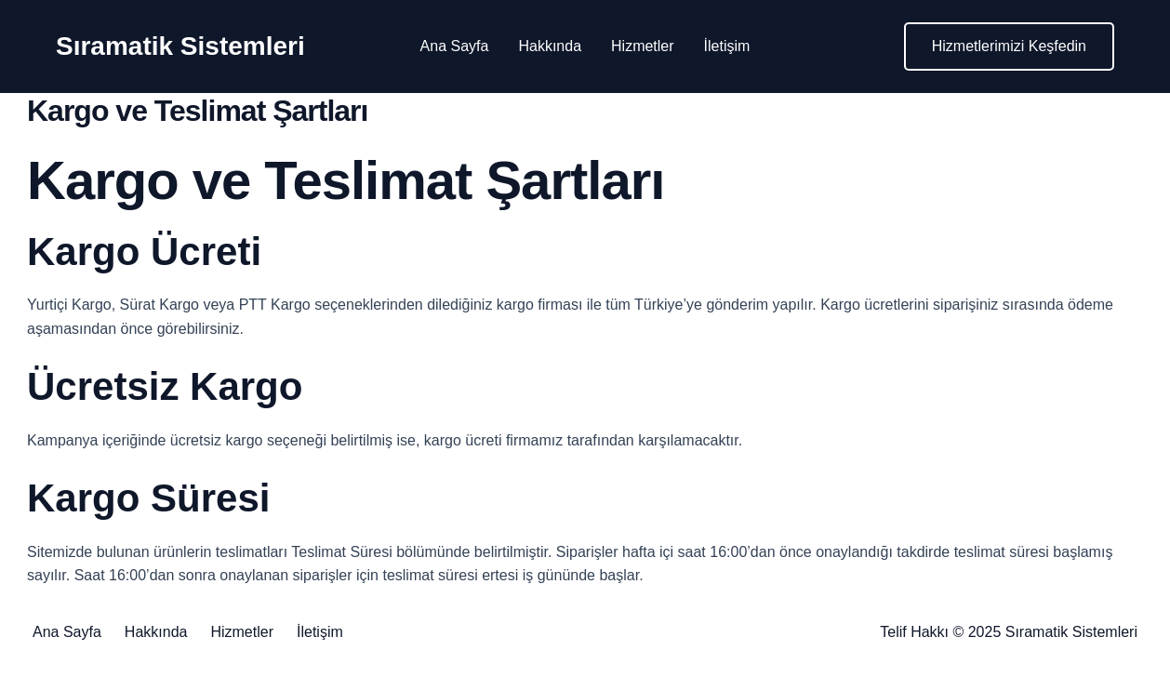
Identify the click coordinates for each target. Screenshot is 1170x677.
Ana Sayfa (454, 46)
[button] (1009, 46)
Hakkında (549, 46)
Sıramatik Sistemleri (180, 46)
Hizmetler (642, 46)
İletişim (727, 46)
